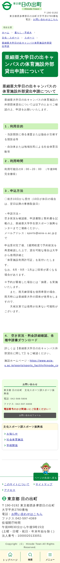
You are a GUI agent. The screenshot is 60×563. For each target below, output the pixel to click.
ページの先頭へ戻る (46, 478)
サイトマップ (44, 484)
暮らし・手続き (23, 32)
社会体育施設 (15, 439)
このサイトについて (16, 484)
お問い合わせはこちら (45, 19)
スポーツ (29, 38)
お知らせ (12, 433)
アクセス (9, 490)
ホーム (5, 32)
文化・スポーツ (10, 38)
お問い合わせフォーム (30, 415)
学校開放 (12, 445)
